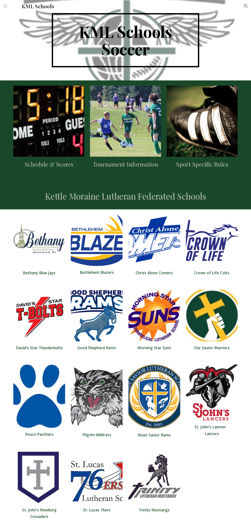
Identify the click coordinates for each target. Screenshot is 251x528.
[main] (125, 40)
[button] (5, 6)
